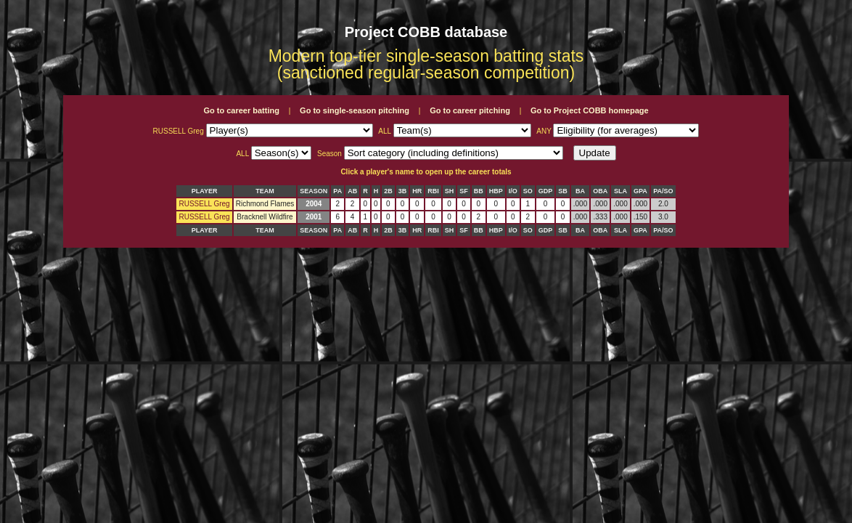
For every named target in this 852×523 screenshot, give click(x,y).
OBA (600, 191)
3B (402, 191)
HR (417, 191)
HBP (496, 191)
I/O (513, 191)
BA (580, 191)
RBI (433, 191)
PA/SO (663, 191)
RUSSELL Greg (204, 204)
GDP (545, 191)
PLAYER (205, 191)
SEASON (313, 191)
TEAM (264, 191)
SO (528, 191)
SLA (620, 191)
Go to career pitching (470, 110)
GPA (640, 191)
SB (563, 191)
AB (352, 191)
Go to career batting (241, 110)
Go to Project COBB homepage (590, 110)
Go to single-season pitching (354, 110)
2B (388, 191)
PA (337, 191)
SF (463, 191)
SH (449, 191)
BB (478, 191)
